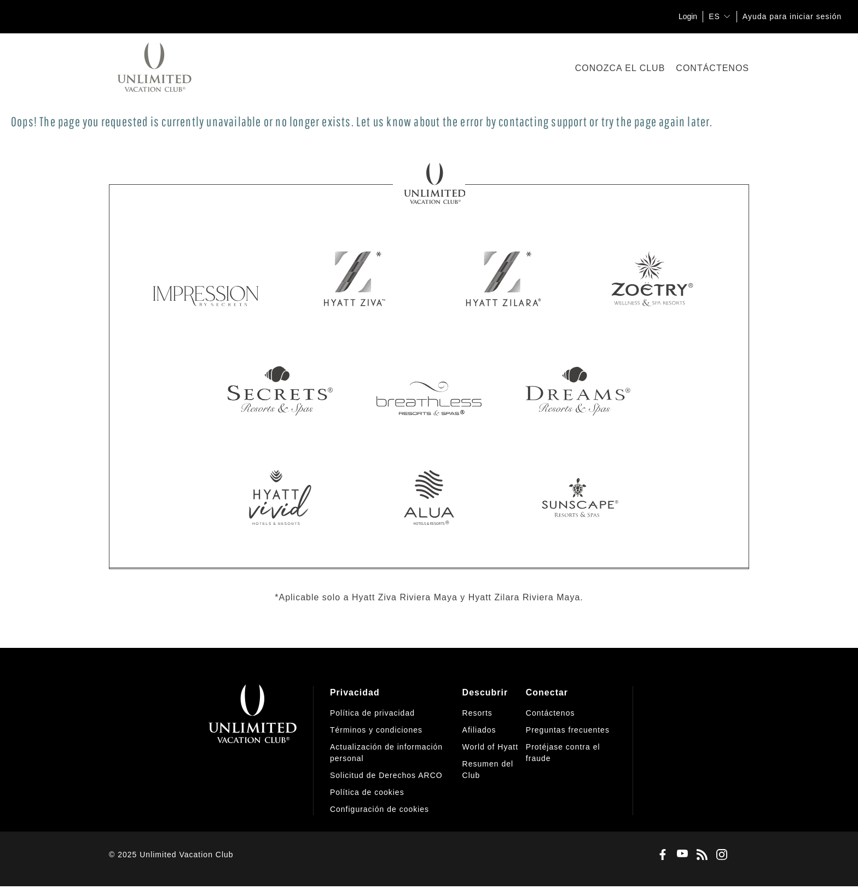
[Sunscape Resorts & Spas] (577, 497)
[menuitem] (396, 750)
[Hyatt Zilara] (503, 278)
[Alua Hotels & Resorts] (429, 497)
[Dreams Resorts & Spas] (577, 388)
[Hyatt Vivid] (280, 497)
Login (688, 16)
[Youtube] (680, 854)
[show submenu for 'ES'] (727, 16)
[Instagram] (719, 855)
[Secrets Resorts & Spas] (280, 388)
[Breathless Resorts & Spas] (429, 388)
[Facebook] (660, 855)
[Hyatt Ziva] (354, 278)
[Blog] (700, 855)
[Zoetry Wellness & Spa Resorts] (652, 278)
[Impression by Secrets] (205, 278)
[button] (379, 809)
